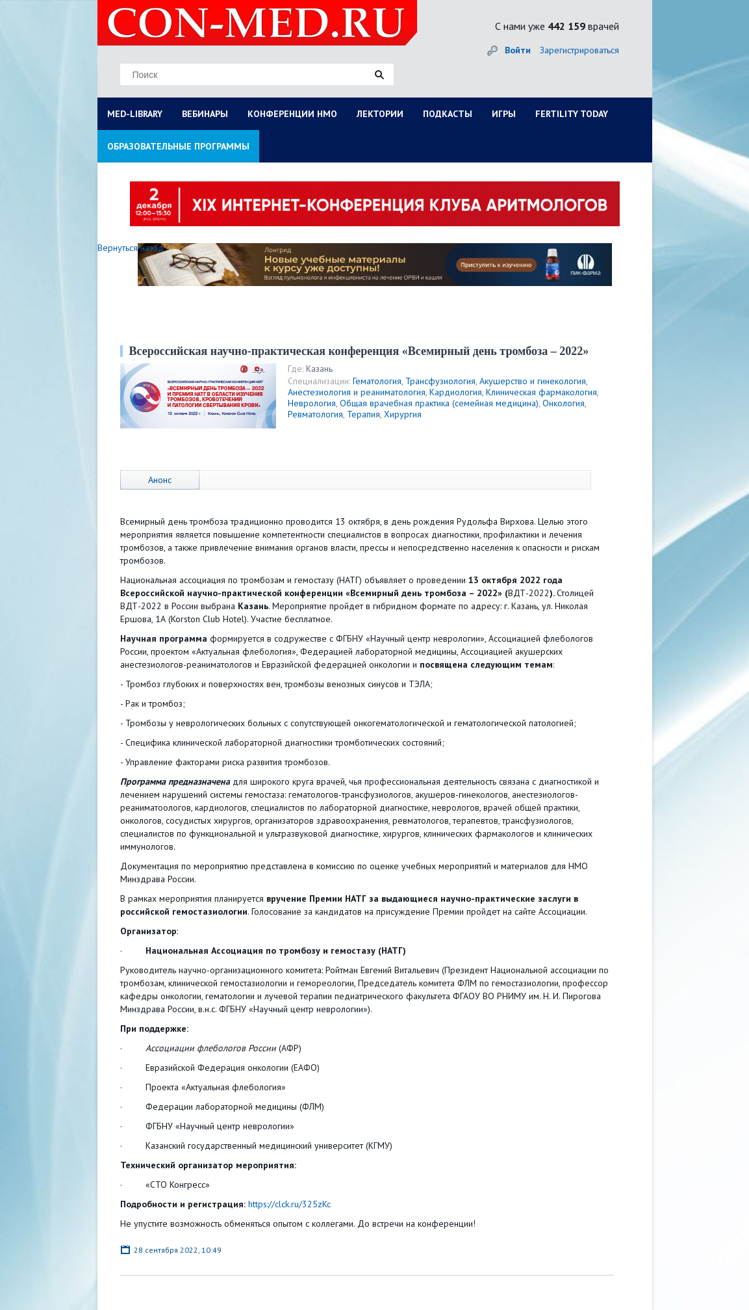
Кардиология (455, 392)
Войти (518, 50)
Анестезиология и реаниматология (356, 392)
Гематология (377, 381)
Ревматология (315, 414)
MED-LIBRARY (134, 114)
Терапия (363, 414)
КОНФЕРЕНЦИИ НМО (292, 114)
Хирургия (403, 414)
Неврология (312, 403)
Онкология (563, 403)
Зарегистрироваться (579, 50)
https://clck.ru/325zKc (289, 1204)
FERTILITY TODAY (571, 114)
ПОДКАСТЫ (447, 114)
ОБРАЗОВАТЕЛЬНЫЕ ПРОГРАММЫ (178, 146)
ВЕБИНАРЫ (205, 114)
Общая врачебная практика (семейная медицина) (439, 403)
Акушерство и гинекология (532, 381)
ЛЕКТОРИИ (380, 114)
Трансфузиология (440, 381)
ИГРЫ (504, 114)
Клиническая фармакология (541, 392)
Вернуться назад (130, 247)
